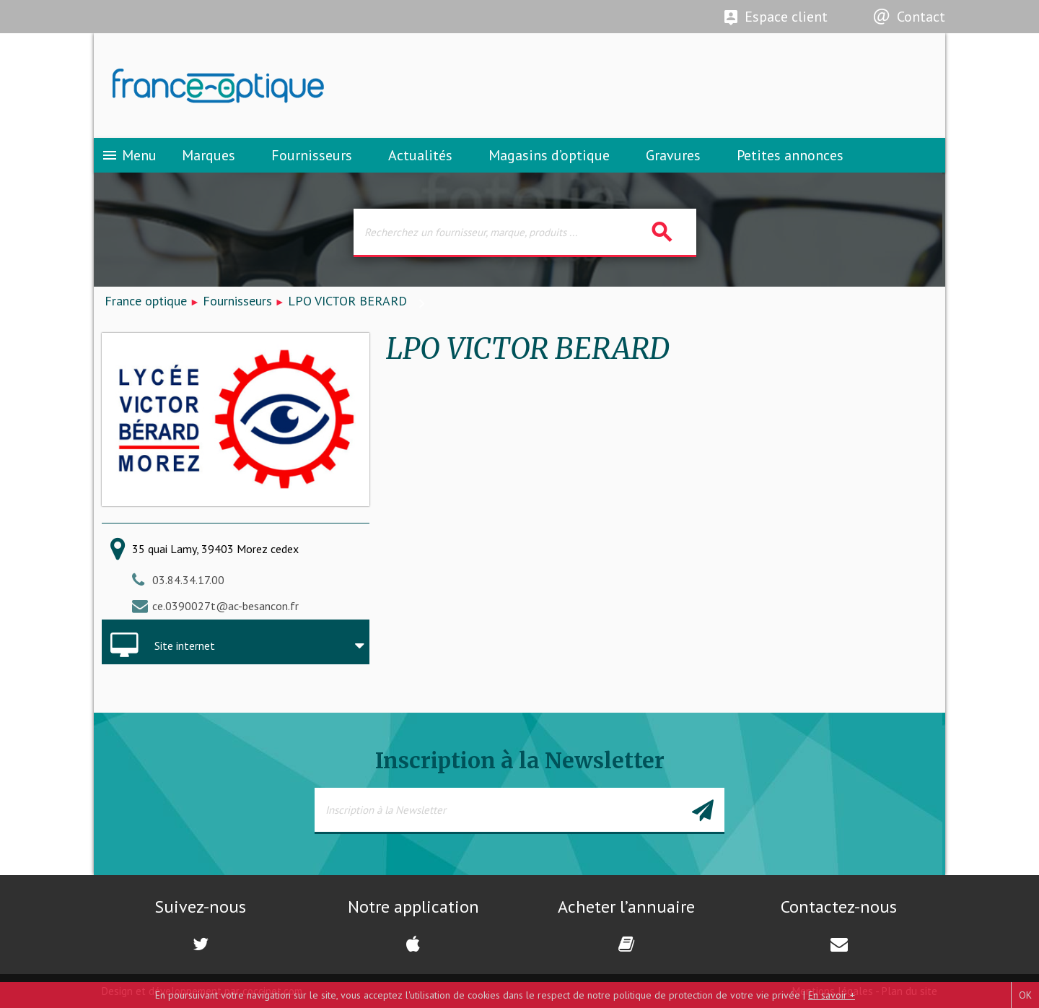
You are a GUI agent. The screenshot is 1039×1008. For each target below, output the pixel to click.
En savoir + (831, 995)
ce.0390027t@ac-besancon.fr (225, 606)
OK (1025, 995)
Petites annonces (790, 155)
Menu (129, 155)
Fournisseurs (311, 155)
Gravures (673, 155)
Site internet (184, 645)
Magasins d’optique (549, 155)
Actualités (420, 155)
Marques (208, 155)
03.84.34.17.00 (188, 580)
